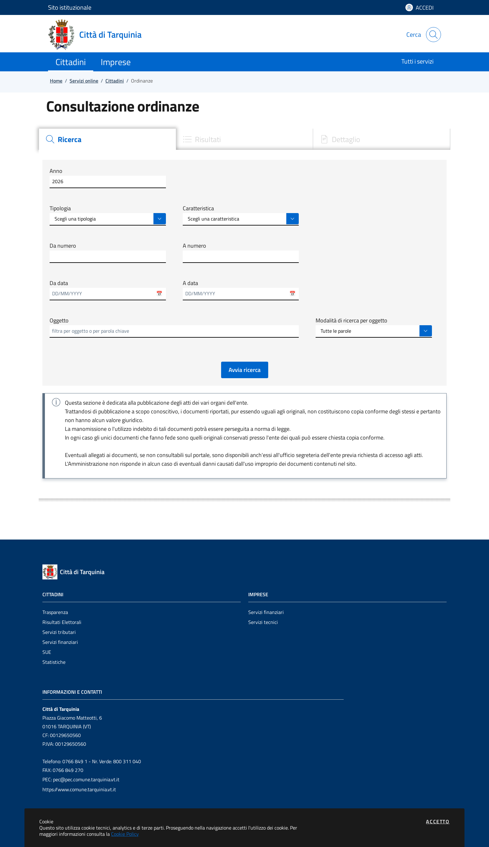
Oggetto (59, 320)
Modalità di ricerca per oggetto (351, 320)
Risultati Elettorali (61, 622)
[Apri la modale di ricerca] (433, 34)
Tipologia (60, 208)
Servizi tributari (59, 632)
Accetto (437, 821)
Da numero (63, 246)
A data (190, 283)
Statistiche (53, 662)
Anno (56, 171)
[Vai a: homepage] (98, 35)
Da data (59, 283)
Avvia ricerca (245, 369)
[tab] (107, 139)
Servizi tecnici (263, 622)
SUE (46, 652)
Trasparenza (55, 612)
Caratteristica (198, 208)
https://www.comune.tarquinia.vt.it (79, 789)
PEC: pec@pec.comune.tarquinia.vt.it (80, 779)
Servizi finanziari (60, 642)
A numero (194, 246)
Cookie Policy (125, 834)
